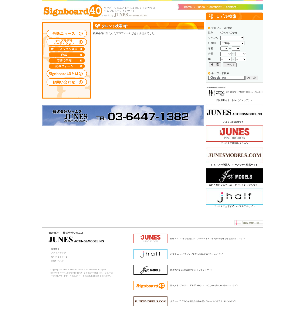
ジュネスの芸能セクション (234, 143)
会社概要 (215, 6)
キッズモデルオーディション (67, 42)
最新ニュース (67, 33)
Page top (248, 223)
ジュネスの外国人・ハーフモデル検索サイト (234, 164)
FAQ (67, 54)
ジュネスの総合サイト (234, 121)
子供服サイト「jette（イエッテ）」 (234, 100)
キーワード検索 (220, 73)
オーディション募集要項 (67, 49)
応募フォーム (67, 66)
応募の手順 (67, 60)
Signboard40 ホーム (73, 10)
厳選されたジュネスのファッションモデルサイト (234, 184)
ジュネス (200, 6)
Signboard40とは (67, 73)
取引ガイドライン (59, 257)
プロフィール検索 (221, 28)
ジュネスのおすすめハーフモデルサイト (234, 206)
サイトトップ (187, 6)
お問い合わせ (230, 6)
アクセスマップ (58, 253)
